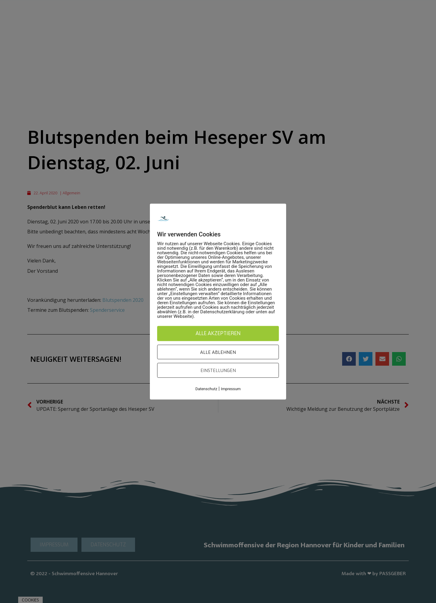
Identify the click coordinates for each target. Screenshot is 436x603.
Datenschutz (206, 388)
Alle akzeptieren (218, 333)
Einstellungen (218, 370)
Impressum (230, 388)
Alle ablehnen (218, 351)
